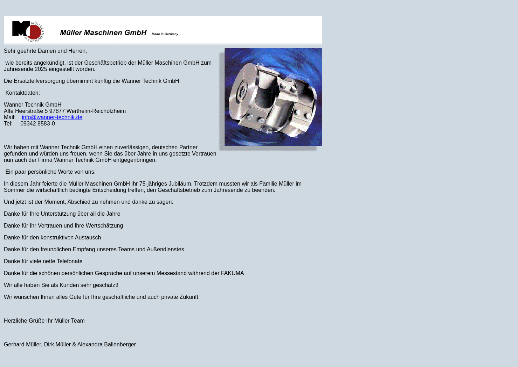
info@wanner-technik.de (52, 117)
